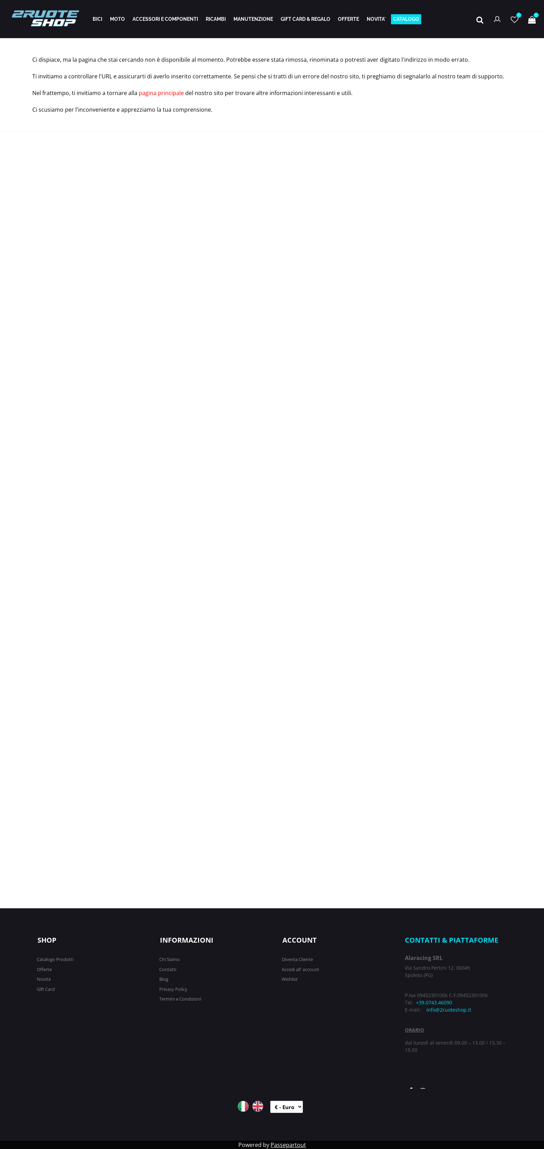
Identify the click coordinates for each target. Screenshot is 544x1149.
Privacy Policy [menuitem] (173, 989)
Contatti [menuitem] (167, 969)
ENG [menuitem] (257, 1106)
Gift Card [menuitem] (46, 989)
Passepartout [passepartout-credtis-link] (288, 1145)
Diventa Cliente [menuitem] (297, 959)
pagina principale (161, 93)
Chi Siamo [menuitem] (169, 959)
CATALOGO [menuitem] (406, 19)
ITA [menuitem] (243, 1106)
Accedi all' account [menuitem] (300, 969)
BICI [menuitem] (97, 19)
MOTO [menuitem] (117, 19)
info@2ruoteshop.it (448, 1009)
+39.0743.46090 (434, 1002)
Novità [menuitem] (44, 979)
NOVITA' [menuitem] (376, 19)
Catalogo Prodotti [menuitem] (55, 959)
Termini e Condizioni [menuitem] (180, 999)
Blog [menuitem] (163, 979)
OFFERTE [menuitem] (348, 19)
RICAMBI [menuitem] (216, 19)
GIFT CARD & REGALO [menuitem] (305, 19)
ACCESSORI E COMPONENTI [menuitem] (165, 19)
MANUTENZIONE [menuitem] (253, 19)
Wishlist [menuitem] (290, 979)
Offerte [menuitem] (44, 969)
